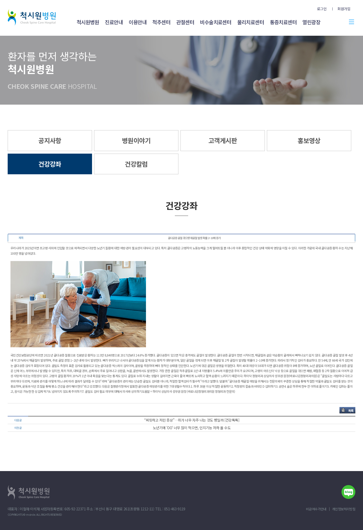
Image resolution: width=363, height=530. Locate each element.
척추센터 (161, 22)
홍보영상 (309, 140)
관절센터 (185, 22)
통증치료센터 (283, 22)
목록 (350, 410)
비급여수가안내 (316, 509)
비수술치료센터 (215, 22)
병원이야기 (136, 140)
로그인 (321, 8)
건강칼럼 (136, 163)
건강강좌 (49, 163)
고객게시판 (222, 140)
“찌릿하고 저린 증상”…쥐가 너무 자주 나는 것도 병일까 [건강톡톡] (191, 420)
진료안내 (114, 22)
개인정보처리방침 (343, 509)
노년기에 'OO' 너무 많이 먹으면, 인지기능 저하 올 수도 (192, 427)
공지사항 (49, 140)
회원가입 (343, 8)
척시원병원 (88, 22)
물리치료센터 (250, 22)
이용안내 (137, 22)
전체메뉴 (351, 22)
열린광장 (311, 22)
